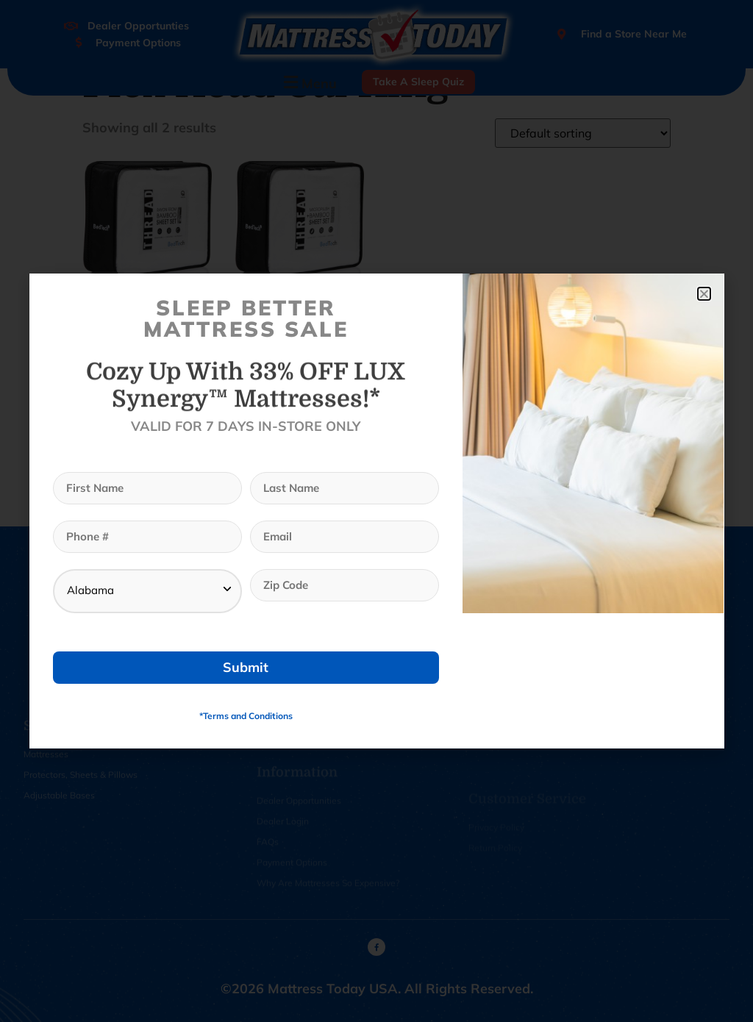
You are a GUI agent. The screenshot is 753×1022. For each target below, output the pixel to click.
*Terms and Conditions (246, 715)
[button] (704, 293)
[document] (376, 511)
